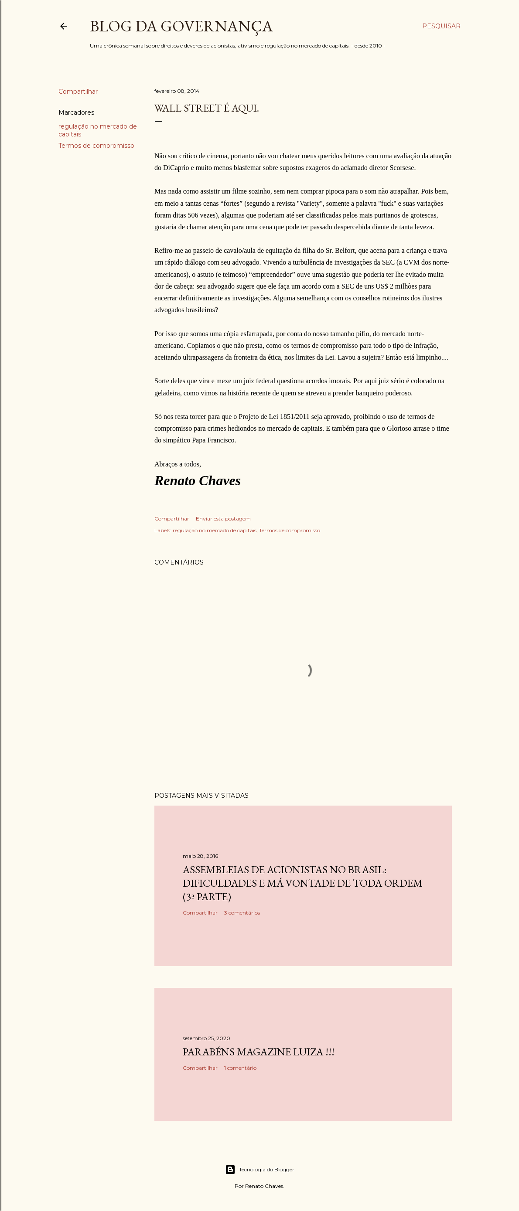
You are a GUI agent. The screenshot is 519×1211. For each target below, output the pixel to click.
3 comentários (242, 912)
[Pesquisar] (441, 26)
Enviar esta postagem (223, 518)
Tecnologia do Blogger (259, 1169)
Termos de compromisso (96, 146)
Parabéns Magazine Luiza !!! (259, 1051)
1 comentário (240, 1068)
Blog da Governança (181, 26)
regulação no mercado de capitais (214, 530)
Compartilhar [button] (78, 91)
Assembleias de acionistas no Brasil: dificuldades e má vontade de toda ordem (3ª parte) (303, 883)
